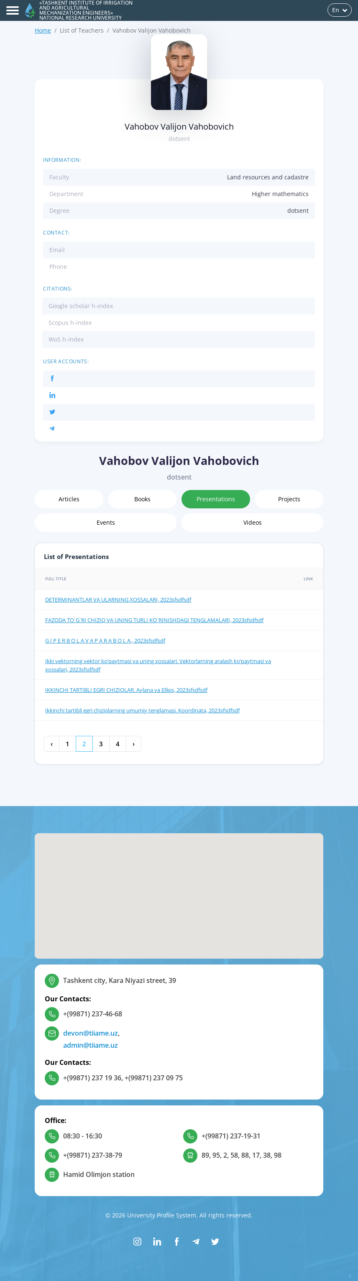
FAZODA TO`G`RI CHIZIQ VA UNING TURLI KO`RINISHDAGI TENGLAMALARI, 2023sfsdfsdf (154, 620)
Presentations (216, 499)
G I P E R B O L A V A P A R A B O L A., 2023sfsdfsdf (105, 640)
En (339, 10)
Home (43, 30)
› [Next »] (134, 744)
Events (106, 522)
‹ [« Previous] (52, 744)
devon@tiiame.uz (90, 1033)
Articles (69, 499)
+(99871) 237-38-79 (92, 1155)
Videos (252, 522)
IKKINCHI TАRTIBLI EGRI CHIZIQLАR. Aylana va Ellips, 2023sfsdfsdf (126, 690)
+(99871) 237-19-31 (231, 1136)
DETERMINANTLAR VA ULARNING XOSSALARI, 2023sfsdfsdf (118, 599)
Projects (289, 499)
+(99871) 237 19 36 (92, 1077)
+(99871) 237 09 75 (154, 1077)
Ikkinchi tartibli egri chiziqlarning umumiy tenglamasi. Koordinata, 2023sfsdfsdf (142, 710)
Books (142, 499)
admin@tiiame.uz (90, 1045)
